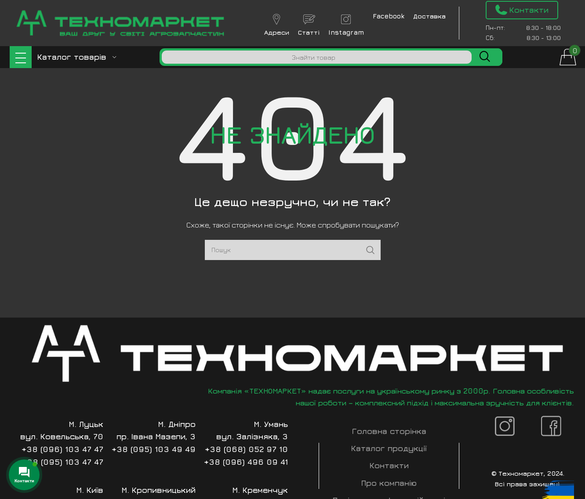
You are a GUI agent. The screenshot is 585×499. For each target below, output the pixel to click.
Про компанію (389, 483)
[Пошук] (317, 57)
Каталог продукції (389, 448)
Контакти (389, 465)
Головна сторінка (389, 431)
